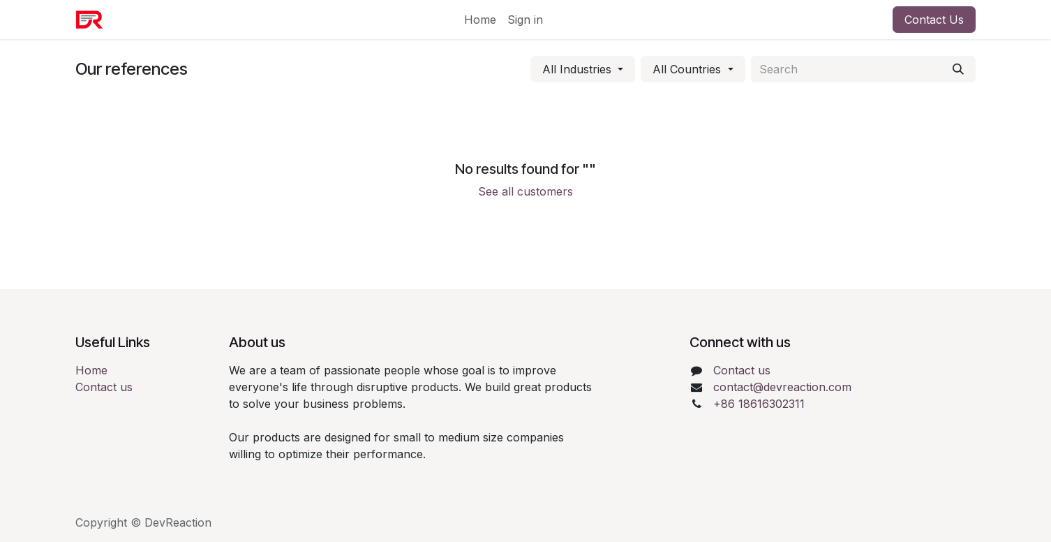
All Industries (576, 69)
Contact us (104, 387)
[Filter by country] (693, 69)
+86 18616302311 (759, 404)
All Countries (687, 69)
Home (91, 370)
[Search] (958, 69)
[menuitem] (480, 20)
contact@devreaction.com (782, 387)
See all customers (525, 191)
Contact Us (934, 20)
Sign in (525, 20)
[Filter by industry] (582, 69)
